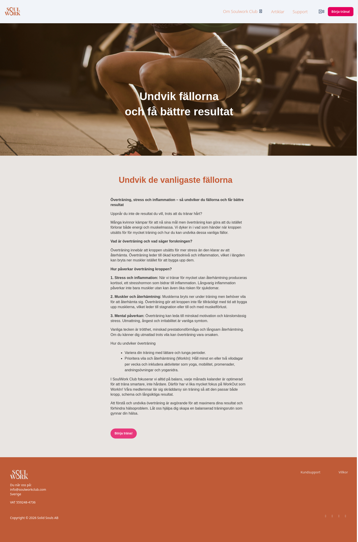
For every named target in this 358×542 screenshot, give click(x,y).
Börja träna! (124, 433)
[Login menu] (321, 11)
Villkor (343, 472)
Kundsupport (310, 472)
